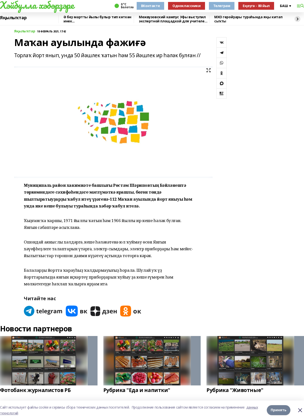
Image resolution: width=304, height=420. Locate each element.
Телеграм (221, 5)
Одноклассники (186, 5)
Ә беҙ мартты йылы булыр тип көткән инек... (97, 19)
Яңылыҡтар (13, 17)
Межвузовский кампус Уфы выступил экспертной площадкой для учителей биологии (173, 19)
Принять (278, 410)
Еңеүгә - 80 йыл (256, 5)
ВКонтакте (150, 5)
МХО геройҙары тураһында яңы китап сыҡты (248, 19)
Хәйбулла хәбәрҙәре (37, 5)
